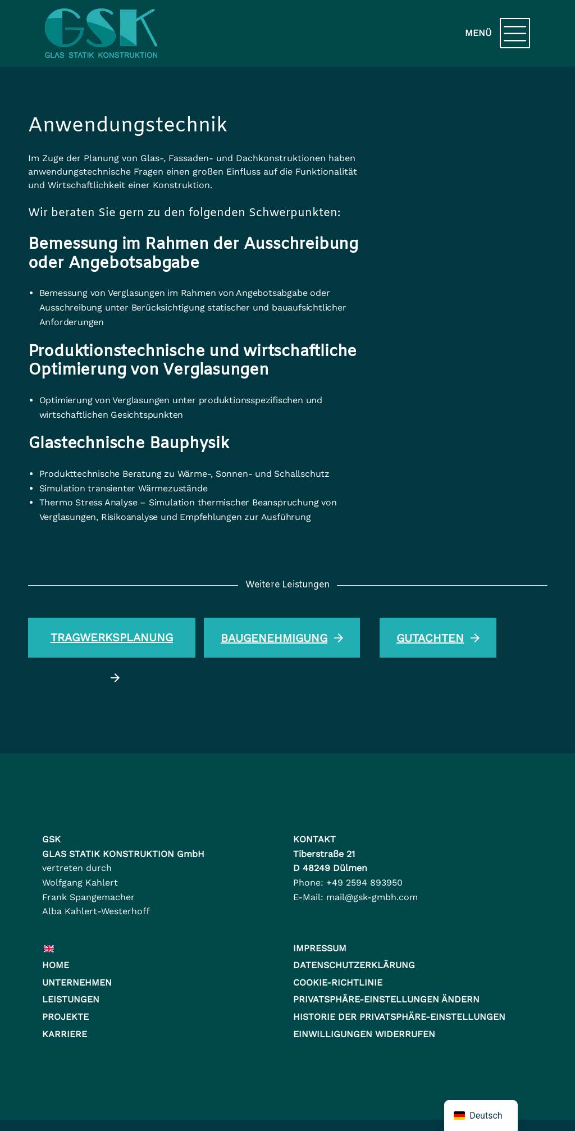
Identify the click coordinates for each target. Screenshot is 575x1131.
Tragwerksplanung (112, 644)
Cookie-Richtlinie (337, 982)
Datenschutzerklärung (354, 965)
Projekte (65, 1016)
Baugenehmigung (282, 638)
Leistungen (70, 999)
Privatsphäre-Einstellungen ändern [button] (386, 999)
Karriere (64, 1034)
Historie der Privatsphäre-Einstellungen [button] (399, 1016)
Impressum (319, 948)
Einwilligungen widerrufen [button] (364, 1034)
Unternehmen (77, 982)
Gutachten (438, 638)
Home (55, 965)
